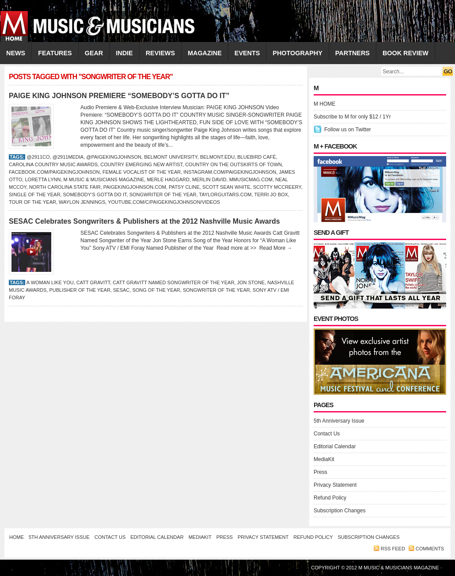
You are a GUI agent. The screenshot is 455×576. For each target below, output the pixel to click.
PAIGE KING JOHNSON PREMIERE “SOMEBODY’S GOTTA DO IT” (119, 95)
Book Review (405, 53)
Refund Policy (330, 498)
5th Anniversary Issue (339, 421)
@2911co (38, 157)
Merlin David (209, 179)
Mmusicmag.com (251, 179)
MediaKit (324, 459)
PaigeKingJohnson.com (134, 187)
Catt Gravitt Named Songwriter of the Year (173, 282)
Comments (430, 548)
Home (16, 537)
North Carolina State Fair (65, 187)
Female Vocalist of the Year (141, 172)
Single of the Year (34, 194)
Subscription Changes (339, 510)
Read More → (275, 248)
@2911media (68, 157)
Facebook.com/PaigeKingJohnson (54, 172)
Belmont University (170, 157)
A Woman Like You (50, 282)
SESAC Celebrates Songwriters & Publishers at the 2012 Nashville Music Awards (144, 221)
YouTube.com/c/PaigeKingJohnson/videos (164, 202)
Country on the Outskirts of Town (233, 164)
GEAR (94, 53)
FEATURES (55, 53)
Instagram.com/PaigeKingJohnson (229, 172)
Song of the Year (156, 290)
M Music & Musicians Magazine (104, 179)
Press (320, 472)
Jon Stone (251, 282)
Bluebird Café (256, 157)
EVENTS (247, 53)
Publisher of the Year (79, 290)
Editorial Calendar (335, 446)
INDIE (124, 53)
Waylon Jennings (82, 202)
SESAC (121, 290)
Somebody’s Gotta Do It (94, 194)
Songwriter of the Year (163, 194)
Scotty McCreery (277, 187)
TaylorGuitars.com (225, 194)
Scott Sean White (226, 187)
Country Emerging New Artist (141, 164)
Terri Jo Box (271, 194)
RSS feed (393, 548)
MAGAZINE (205, 53)
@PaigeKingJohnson (113, 157)
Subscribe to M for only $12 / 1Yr (352, 117)
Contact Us (327, 434)
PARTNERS (352, 53)
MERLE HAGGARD (168, 179)
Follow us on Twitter (347, 129)
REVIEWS (160, 53)
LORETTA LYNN (43, 179)
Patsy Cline (184, 187)
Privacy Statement (335, 485)
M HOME (324, 104)
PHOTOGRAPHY (297, 53)
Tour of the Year (32, 202)
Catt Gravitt (93, 282)
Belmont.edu (217, 157)
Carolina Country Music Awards (53, 164)
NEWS (15, 53)
